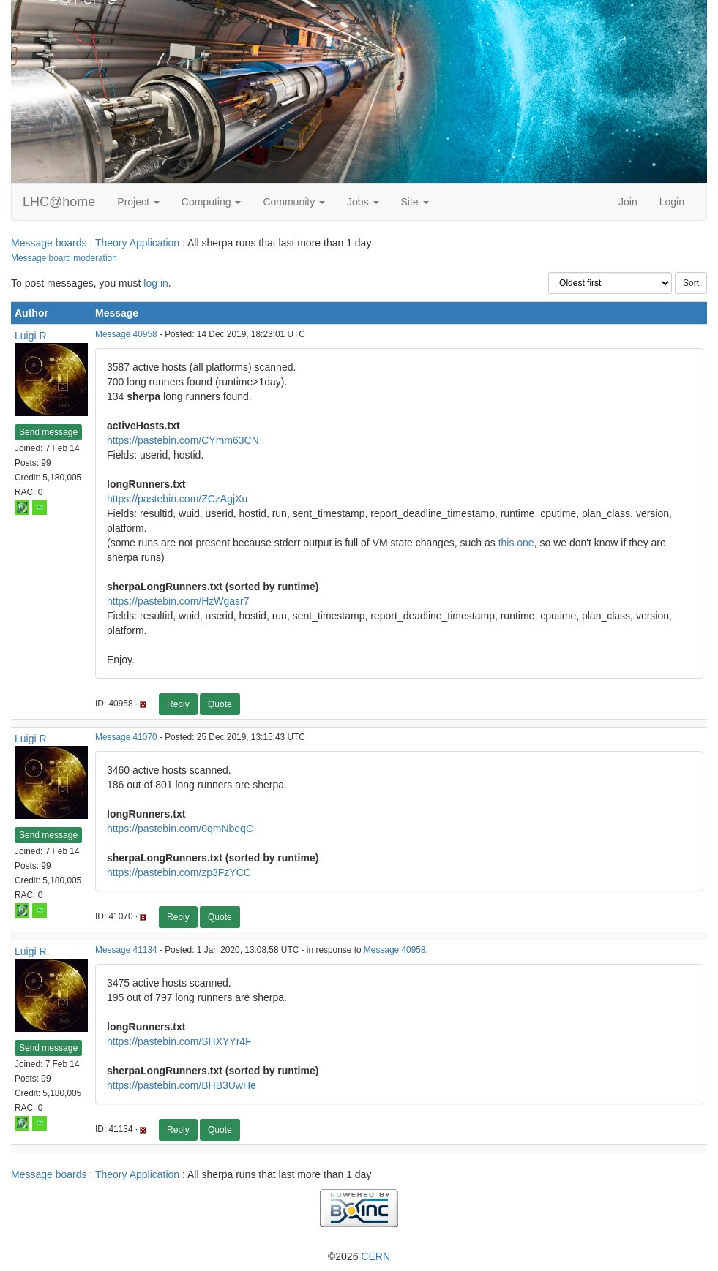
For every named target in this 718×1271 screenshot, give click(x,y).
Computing (212, 202)
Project (138, 202)
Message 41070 (126, 737)
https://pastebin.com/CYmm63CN (183, 440)
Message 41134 (126, 950)
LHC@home (59, 202)
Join (627, 202)
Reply (178, 704)
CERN (375, 1256)
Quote (220, 704)
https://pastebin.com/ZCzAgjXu (177, 499)
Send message (48, 432)
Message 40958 (126, 334)
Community (294, 202)
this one (516, 542)
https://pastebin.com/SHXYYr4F (179, 1041)
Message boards (49, 243)
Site (415, 202)
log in (155, 283)
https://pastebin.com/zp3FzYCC (179, 872)
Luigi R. (32, 336)
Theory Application (137, 243)
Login (671, 202)
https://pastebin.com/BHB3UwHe (181, 1085)
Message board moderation (64, 258)
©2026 (359, 1256)
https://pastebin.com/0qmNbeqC (180, 828)
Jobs (362, 202)
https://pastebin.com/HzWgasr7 (178, 601)
